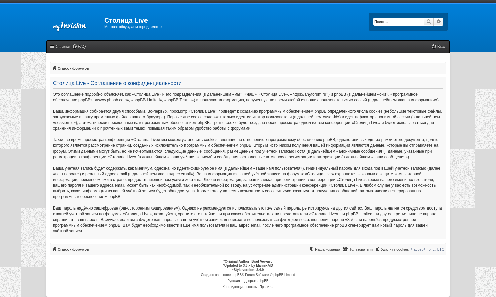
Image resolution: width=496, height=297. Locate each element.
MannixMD (264, 266)
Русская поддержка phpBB (247, 281)
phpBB (237, 275)
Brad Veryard (261, 261)
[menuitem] (79, 46)
